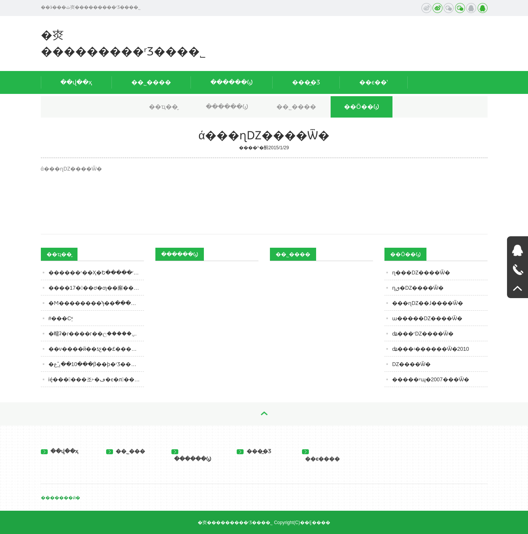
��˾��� (125, 451)
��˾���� (151, 82)
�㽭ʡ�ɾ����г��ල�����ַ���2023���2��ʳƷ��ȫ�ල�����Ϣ (96, 334)
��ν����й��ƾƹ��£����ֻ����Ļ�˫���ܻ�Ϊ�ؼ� (96, 349)
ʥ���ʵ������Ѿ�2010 (430, 349)
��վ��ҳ (76, 82)
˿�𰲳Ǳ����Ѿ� (411, 364)
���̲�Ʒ (306, 82)
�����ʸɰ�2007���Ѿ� (430, 379)
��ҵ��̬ (163, 106)
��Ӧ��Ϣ (361, 106)
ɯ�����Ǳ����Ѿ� (427, 318)
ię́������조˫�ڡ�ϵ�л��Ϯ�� (96, 379)
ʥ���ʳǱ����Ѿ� (423, 334)
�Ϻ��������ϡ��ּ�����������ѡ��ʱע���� (96, 303)
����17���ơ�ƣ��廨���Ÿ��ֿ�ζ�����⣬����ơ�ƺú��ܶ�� (96, 288)
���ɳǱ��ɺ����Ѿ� (427, 303)
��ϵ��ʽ (373, 82)
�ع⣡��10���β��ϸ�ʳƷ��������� (96, 364)
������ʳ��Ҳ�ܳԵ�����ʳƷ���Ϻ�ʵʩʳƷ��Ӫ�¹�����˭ (96, 272)
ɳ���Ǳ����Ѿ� (421, 272)
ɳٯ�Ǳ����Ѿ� (418, 288)
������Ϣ (231, 82)
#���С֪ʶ (60, 318)
